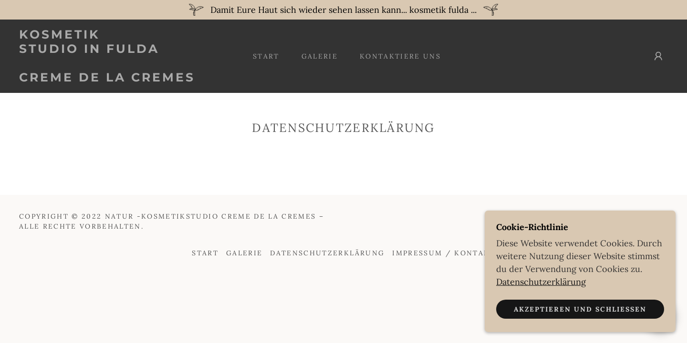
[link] (108, 78)
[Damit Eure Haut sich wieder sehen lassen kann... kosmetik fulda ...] (343, 10)
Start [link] (266, 56)
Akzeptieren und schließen (580, 308)
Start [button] (205, 253)
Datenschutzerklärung (541, 281)
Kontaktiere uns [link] (400, 56)
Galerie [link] (320, 56)
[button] (658, 56)
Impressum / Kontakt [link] (443, 253)
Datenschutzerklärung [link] (327, 253)
